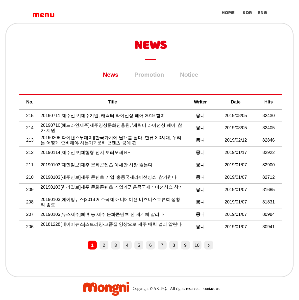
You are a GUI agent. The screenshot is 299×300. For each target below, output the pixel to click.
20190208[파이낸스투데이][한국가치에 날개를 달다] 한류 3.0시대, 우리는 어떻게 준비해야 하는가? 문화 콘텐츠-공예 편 (111, 140)
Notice (189, 74)
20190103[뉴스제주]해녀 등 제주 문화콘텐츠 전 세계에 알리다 (103, 214)
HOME (228, 12)
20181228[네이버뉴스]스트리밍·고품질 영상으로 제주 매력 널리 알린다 (111, 224)
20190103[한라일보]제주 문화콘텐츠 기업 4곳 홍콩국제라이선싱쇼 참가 (112, 187)
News (111, 74)
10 (197, 245)
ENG (262, 12)
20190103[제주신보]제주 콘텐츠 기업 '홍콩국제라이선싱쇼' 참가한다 (109, 177)
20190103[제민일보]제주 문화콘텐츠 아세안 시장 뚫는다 (97, 164)
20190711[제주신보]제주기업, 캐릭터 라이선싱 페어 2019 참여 (103, 115)
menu (43, 15)
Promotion (149, 74)
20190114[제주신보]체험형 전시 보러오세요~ (86, 152)
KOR (247, 12)
